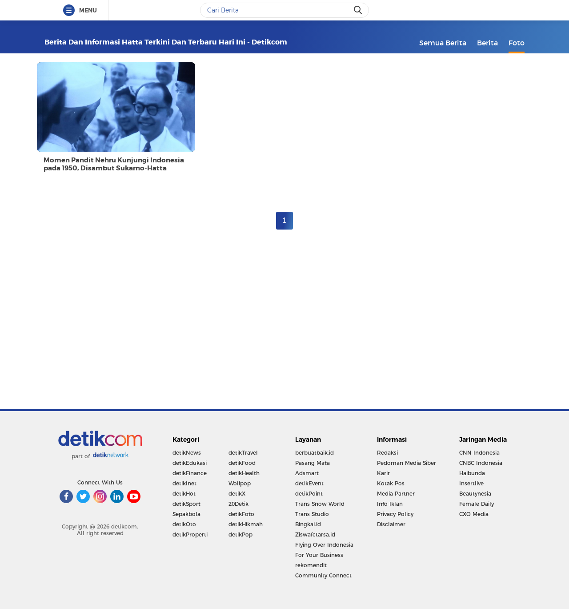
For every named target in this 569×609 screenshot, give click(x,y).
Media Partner (396, 493)
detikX (236, 493)
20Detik (238, 503)
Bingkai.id (308, 524)
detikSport (186, 503)
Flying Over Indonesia (324, 544)
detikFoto (241, 514)
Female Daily (476, 503)
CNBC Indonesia (480, 463)
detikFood (242, 463)
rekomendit (311, 565)
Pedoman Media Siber (406, 463)
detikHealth (244, 473)
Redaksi (387, 452)
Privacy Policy (395, 514)
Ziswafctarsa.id (315, 534)
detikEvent (309, 483)
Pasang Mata (312, 463)
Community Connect (323, 575)
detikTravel (243, 452)
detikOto (184, 524)
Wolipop (239, 483)
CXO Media (474, 514)
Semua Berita (442, 42)
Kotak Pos (391, 483)
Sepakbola (186, 514)
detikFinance (189, 473)
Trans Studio (312, 514)
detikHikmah (245, 524)
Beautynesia (475, 493)
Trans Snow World (320, 503)
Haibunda (472, 473)
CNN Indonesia (479, 452)
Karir (383, 473)
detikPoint (309, 493)
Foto (517, 42)
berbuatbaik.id (314, 452)
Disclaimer (391, 524)
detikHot (184, 493)
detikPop (240, 534)
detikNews (186, 452)
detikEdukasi (189, 463)
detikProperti (190, 534)
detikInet (184, 483)
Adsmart (307, 473)
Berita (487, 42)
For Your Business (319, 555)
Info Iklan (390, 503)
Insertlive (471, 483)
